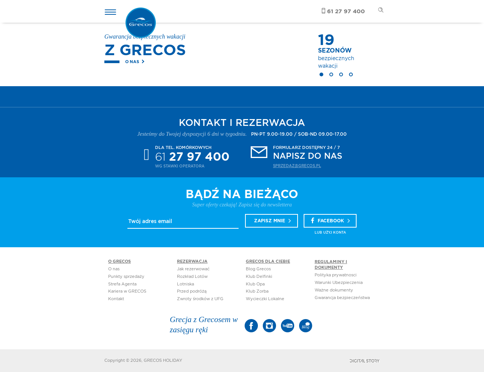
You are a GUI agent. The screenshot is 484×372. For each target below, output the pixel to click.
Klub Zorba (257, 291)
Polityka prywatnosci (336, 275)
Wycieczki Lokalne (265, 299)
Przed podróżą (191, 291)
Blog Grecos (258, 269)
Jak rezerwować (193, 269)
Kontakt (116, 299)
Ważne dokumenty (334, 290)
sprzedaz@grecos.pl (297, 166)
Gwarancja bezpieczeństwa (342, 298)
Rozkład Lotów (192, 276)
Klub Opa (255, 284)
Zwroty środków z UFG (200, 299)
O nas (132, 62)
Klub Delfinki (259, 276)
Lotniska (185, 284)
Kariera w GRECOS (127, 291)
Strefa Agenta (122, 284)
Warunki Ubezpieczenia (339, 283)
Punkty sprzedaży (126, 276)
